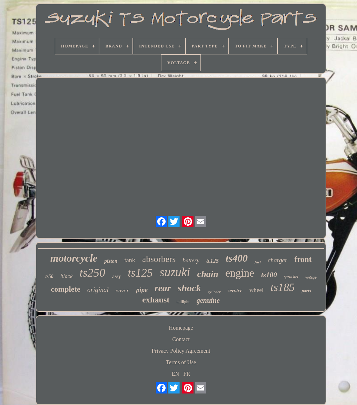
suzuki (175, 272)
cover (122, 291)
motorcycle (73, 258)
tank (129, 260)
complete (65, 289)
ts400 (237, 258)
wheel (256, 290)
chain (208, 274)
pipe (142, 289)
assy (116, 276)
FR (186, 374)
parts (306, 290)
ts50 (49, 276)
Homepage (181, 328)
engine (239, 273)
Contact (181, 339)
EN (175, 374)
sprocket (291, 276)
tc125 (212, 261)
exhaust (156, 299)
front (302, 259)
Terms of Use (181, 362)
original (97, 289)
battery (191, 260)
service (235, 290)
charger (277, 260)
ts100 (269, 275)
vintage (311, 277)
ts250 (92, 272)
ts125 (140, 273)
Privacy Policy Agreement (181, 351)
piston (110, 261)
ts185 (283, 287)
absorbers (159, 259)
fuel (258, 262)
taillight (182, 301)
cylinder (214, 292)
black (66, 276)
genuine (208, 300)
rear (162, 288)
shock (189, 288)
